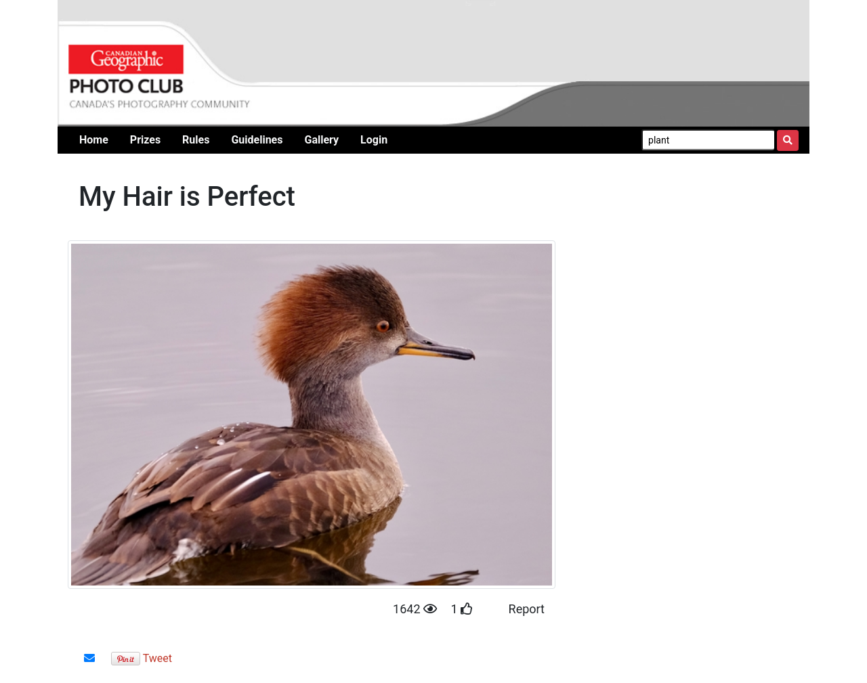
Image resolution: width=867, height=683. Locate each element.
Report (527, 609)
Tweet (157, 658)
